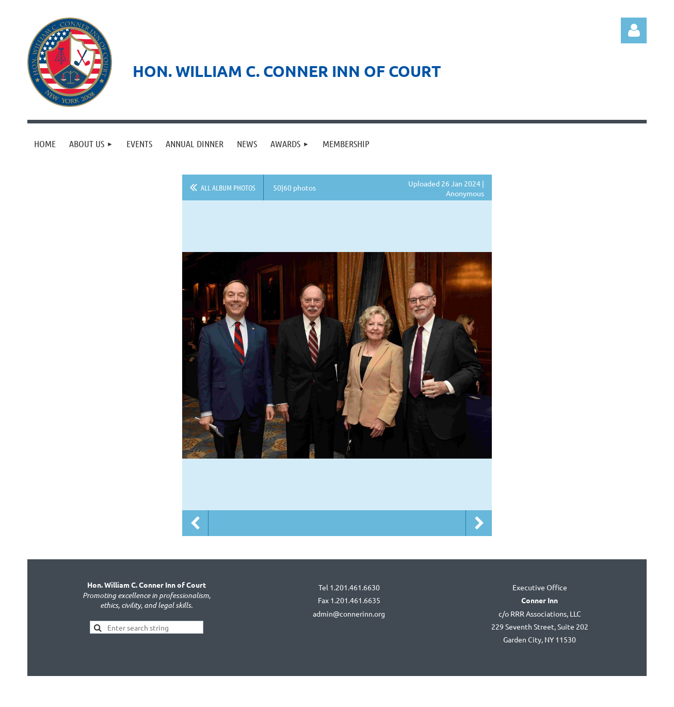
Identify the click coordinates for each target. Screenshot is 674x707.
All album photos (228, 187)
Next (479, 523)
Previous (195, 523)
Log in (634, 30)
